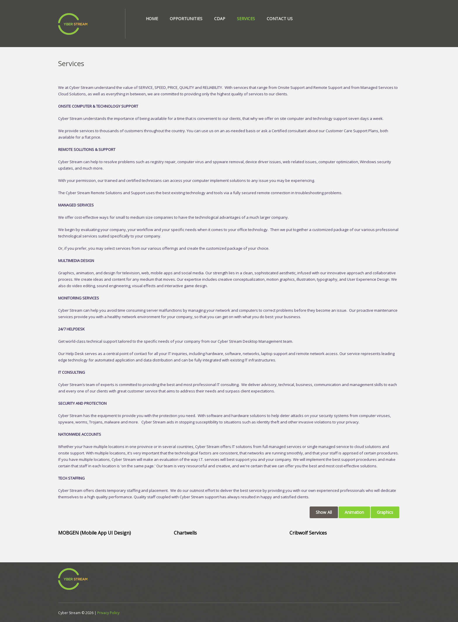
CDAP (219, 18)
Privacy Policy (108, 612)
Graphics (385, 512)
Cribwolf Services (308, 533)
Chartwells (185, 533)
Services (246, 18)
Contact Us (280, 18)
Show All (324, 512)
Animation (354, 512)
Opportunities (186, 18)
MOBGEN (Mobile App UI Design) (94, 533)
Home (152, 18)
